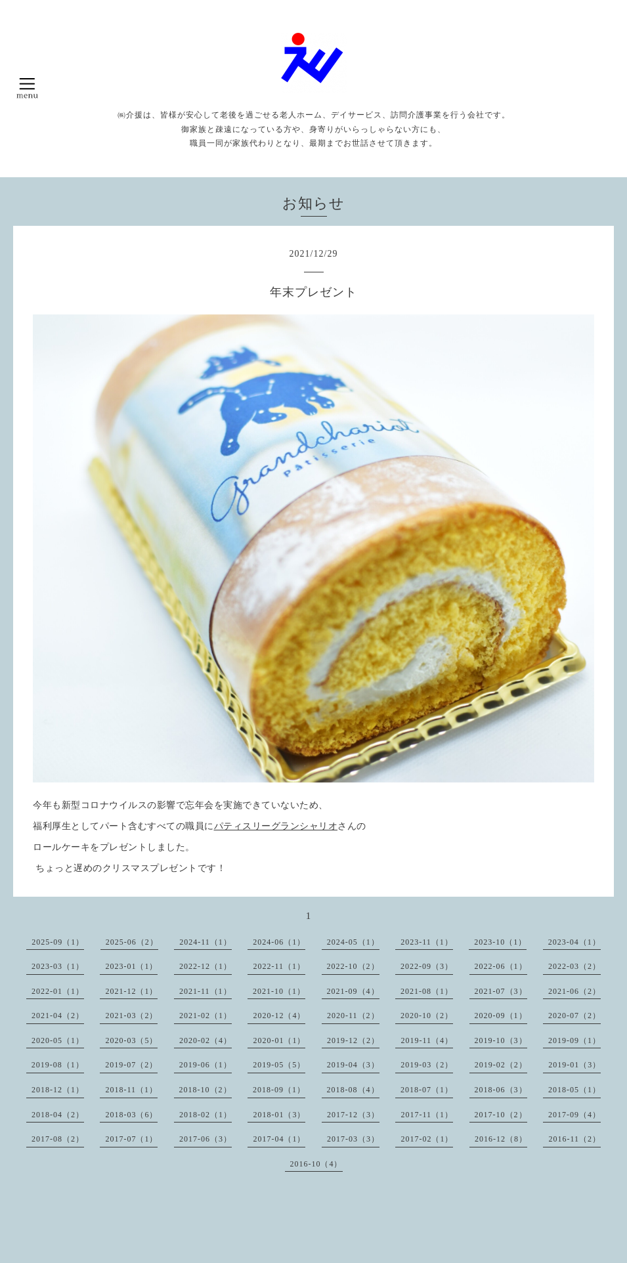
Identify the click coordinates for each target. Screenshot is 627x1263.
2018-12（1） (58, 1089)
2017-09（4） (574, 1114)
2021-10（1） (279, 991)
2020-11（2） (353, 1015)
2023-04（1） (574, 942)
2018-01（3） (279, 1114)
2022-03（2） (574, 966)
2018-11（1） (131, 1089)
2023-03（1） (58, 966)
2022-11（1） (279, 966)
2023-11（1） (426, 942)
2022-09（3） (426, 966)
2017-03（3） (353, 1139)
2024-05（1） (353, 942)
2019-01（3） (574, 1064)
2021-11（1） (205, 991)
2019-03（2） (426, 1064)
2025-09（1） (58, 942)
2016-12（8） (501, 1139)
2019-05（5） (279, 1064)
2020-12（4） (279, 1015)
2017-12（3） (353, 1114)
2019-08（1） (58, 1064)
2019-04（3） (353, 1064)
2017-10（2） (501, 1114)
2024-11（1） (205, 942)
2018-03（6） (131, 1114)
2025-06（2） (132, 942)
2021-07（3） (501, 991)
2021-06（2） (574, 991)
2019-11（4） (426, 1040)
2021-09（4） (353, 991)
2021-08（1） (426, 991)
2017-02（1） (426, 1139)
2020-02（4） (205, 1040)
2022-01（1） (58, 991)
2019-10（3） (501, 1040)
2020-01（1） (279, 1040)
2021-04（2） (58, 1015)
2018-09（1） (279, 1089)
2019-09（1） (574, 1040)
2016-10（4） (316, 1163)
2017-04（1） (279, 1139)
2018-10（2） (205, 1089)
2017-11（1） (426, 1114)
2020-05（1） (58, 1040)
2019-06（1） (205, 1064)
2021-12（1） (131, 991)
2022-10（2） (353, 966)
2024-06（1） (279, 942)
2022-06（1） (501, 966)
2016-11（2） (574, 1139)
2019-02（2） (501, 1064)
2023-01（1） (131, 966)
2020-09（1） (501, 1015)
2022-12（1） (205, 966)
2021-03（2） (131, 1015)
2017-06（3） (205, 1139)
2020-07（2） (574, 1015)
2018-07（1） (426, 1089)
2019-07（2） (131, 1064)
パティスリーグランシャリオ (276, 826)
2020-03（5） (131, 1040)
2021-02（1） (205, 1015)
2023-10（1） (500, 942)
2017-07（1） (131, 1139)
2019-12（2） (353, 1040)
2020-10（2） (426, 1015)
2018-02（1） (205, 1114)
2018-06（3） (501, 1089)
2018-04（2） (58, 1114)
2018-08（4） (353, 1089)
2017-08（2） (58, 1139)
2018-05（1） (574, 1089)
